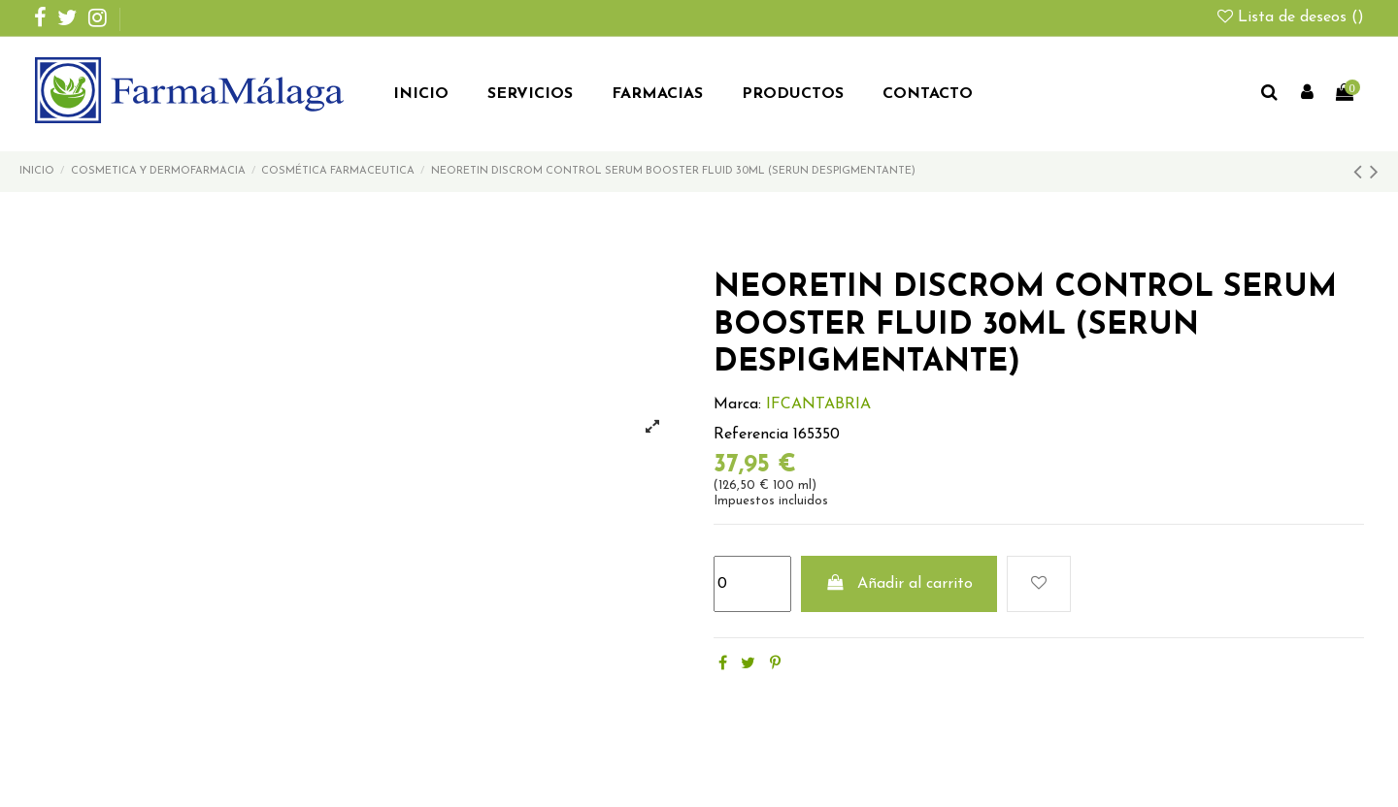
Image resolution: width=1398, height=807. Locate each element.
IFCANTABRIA (818, 404)
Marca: (737, 404)
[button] (530, 94)
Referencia (751, 434)
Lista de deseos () (1290, 17)
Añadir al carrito (899, 583)
